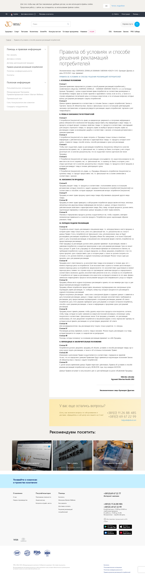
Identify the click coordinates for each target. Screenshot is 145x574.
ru (6, 14)
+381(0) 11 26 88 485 (121, 413)
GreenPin (43, 32)
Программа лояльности (43, 497)
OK (106, 6)
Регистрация (126, 14)
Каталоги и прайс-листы (43, 503)
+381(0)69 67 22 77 (112, 493)
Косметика (34, 32)
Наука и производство (20, 500)
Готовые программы (70, 32)
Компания (117, 32)
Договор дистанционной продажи (20, 63)
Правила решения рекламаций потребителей (25, 67)
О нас (15, 497)
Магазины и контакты (46, 14)
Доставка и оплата (28, 14)
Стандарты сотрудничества (17, 107)
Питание (24, 32)
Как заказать (12, 55)
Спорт (16, 32)
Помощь (135, 14)
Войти (116, 14)
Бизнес (126, 32)
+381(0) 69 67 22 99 (122, 417)
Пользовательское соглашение (19, 88)
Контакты (10, 75)
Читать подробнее (118, 6)
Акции (92, 32)
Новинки (83, 32)
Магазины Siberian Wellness (66, 500)
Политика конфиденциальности (19, 71)
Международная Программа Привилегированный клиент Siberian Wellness (25, 94)
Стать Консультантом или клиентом (20, 103)
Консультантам (55, 32)
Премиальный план (14, 99)
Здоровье (8, 32)
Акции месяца (40, 500)
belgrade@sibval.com (129, 421)
